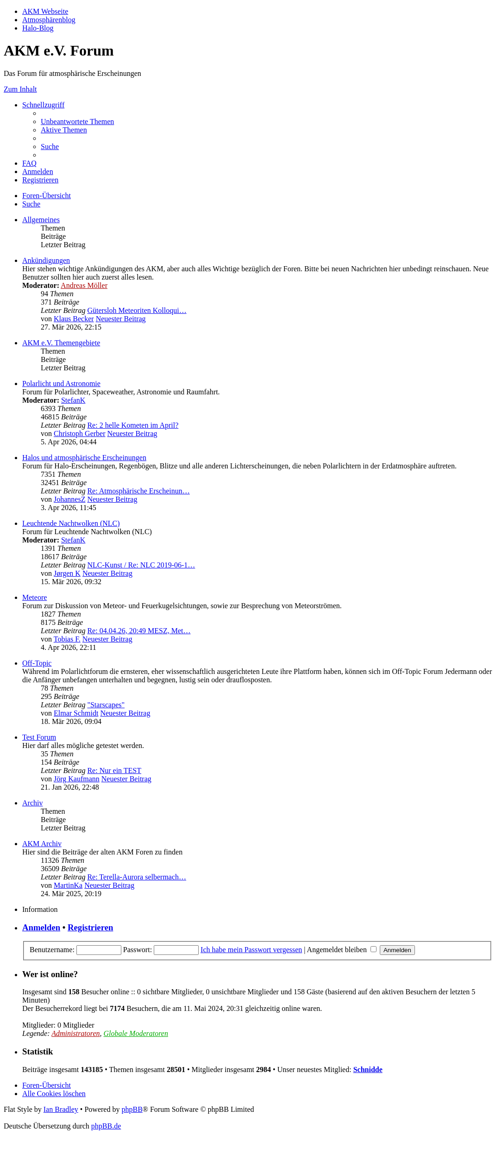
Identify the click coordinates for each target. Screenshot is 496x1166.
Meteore (34, 597)
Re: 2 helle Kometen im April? (132, 425)
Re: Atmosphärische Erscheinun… (138, 491)
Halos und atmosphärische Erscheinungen (84, 457)
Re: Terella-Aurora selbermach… (136, 877)
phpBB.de (106, 1126)
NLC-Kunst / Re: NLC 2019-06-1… (141, 565)
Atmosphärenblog (48, 20)
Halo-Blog (38, 28)
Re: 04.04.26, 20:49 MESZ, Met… (138, 631)
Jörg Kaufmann (77, 779)
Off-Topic (36, 663)
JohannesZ (69, 499)
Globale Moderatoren (136, 1033)
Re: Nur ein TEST (114, 770)
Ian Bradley (61, 1109)
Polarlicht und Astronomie (61, 383)
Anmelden (41, 927)
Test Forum (39, 737)
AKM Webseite (45, 11)
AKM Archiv (42, 844)
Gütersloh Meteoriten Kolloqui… (136, 310)
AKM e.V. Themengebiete (61, 343)
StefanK (73, 400)
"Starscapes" (106, 705)
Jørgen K (67, 573)
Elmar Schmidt (76, 713)
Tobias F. (67, 639)
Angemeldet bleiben (342, 950)
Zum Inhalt (20, 89)
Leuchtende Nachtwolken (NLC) (71, 523)
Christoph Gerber (80, 433)
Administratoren (75, 1033)
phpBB (131, 1109)
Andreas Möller (84, 285)
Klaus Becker (74, 319)
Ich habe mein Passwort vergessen (251, 950)
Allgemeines (41, 220)
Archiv (32, 803)
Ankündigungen (46, 260)
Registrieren (90, 927)
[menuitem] (77, 121)
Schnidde (368, 1069)
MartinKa (68, 885)
